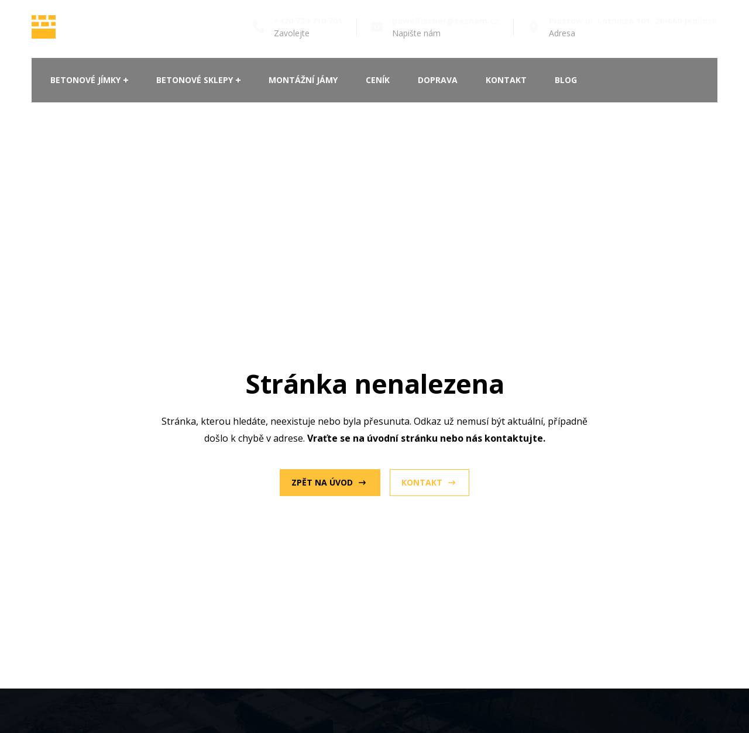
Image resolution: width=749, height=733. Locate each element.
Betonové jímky (85, 79)
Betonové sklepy (194, 79)
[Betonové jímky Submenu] (124, 80)
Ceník (378, 79)
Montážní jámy (303, 79)
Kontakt (506, 79)
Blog (566, 79)
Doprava (438, 79)
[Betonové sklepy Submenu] (236, 80)
